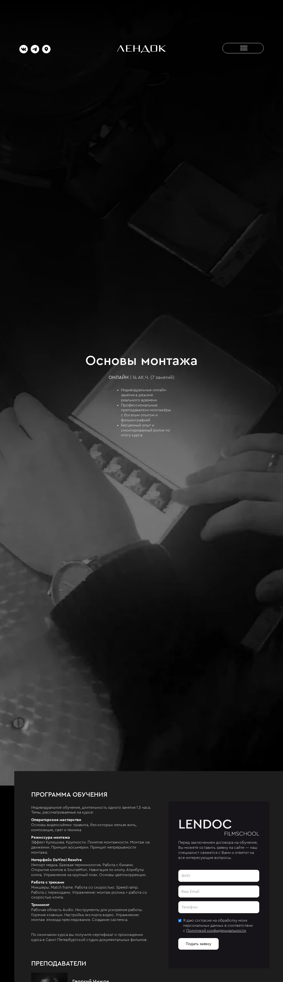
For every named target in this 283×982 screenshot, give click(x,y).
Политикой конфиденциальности (216, 931)
